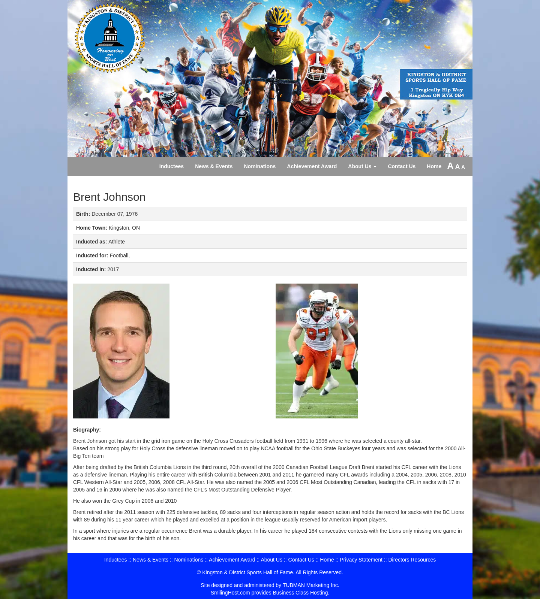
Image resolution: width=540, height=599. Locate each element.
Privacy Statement (361, 560)
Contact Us (402, 166)
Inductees (171, 166)
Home (434, 166)
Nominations (260, 166)
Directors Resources (412, 560)
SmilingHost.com (230, 593)
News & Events (213, 166)
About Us (362, 166)
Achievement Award (312, 166)
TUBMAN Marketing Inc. (311, 585)
